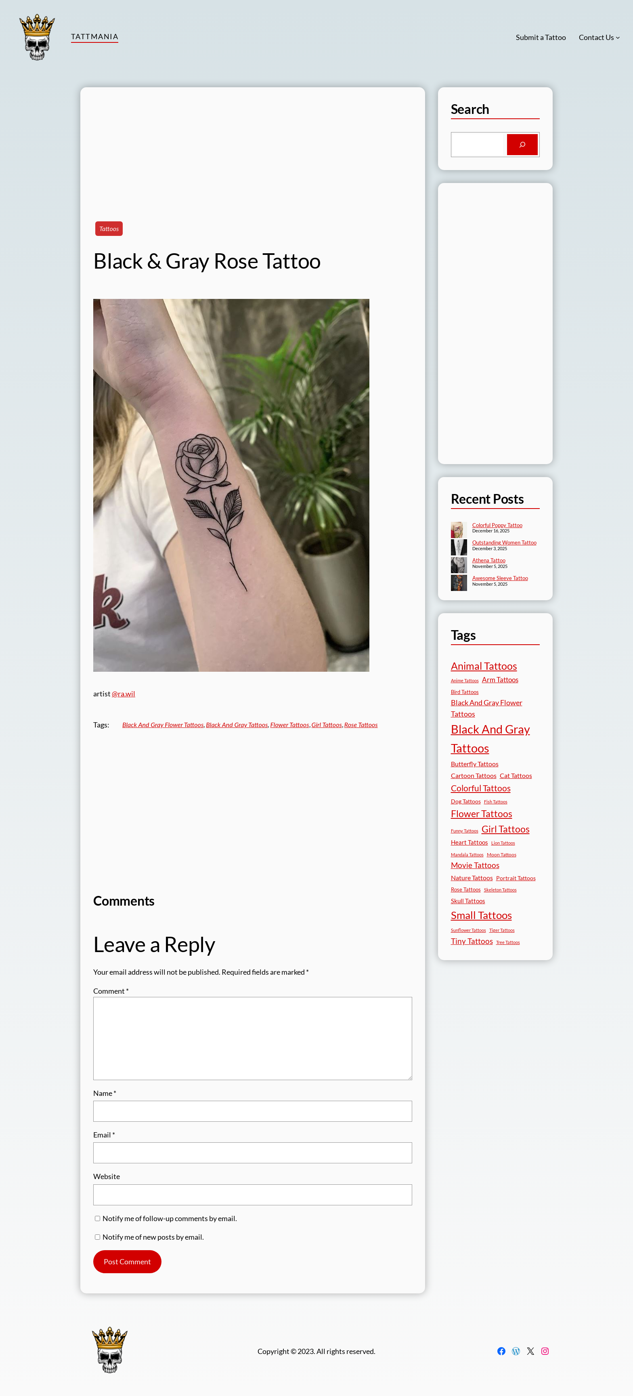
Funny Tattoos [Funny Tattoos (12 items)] (464, 830)
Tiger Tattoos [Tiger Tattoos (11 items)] (502, 930)
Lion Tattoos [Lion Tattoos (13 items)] (503, 842)
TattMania (94, 36)
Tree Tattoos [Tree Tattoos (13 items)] (508, 942)
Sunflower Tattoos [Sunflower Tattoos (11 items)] (468, 930)
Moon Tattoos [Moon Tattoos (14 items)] (501, 854)
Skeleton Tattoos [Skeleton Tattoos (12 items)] (500, 889)
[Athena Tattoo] (459, 566)
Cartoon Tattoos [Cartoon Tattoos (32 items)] (474, 775)
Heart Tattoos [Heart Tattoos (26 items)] (469, 842)
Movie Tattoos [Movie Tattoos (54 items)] (475, 865)
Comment (111, 990)
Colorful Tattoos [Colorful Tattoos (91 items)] (481, 788)
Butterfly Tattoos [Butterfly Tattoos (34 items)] (475, 763)
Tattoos (109, 228)
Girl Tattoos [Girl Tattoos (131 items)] (506, 829)
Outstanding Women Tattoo (504, 542)
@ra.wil (123, 693)
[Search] (522, 144)
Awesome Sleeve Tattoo (500, 578)
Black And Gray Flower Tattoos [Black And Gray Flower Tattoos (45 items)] (486, 708)
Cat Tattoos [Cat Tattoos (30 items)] (516, 775)
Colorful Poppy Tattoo (497, 525)
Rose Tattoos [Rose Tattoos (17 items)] (466, 889)
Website (106, 1176)
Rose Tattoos (361, 724)
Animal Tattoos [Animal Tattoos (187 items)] (484, 666)
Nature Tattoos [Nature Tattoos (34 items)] (472, 877)
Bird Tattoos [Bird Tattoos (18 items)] (465, 692)
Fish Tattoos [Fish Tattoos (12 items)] (495, 801)
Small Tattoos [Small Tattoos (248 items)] (481, 914)
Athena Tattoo (488, 560)
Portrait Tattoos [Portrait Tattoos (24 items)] (516, 878)
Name (104, 1093)
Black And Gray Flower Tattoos (162, 724)
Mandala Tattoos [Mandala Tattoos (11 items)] (467, 854)
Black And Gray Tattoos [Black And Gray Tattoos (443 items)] (490, 738)
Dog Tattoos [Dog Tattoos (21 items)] (466, 801)
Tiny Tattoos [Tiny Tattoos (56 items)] (472, 941)
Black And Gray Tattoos (237, 724)
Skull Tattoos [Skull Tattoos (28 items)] (468, 900)
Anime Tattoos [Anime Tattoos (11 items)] (465, 680)
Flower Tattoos (289, 724)
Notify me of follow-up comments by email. (170, 1218)
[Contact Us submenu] (618, 37)
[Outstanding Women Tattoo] (459, 548)
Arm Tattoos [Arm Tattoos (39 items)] (500, 679)
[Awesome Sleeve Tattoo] (459, 584)
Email (104, 1134)
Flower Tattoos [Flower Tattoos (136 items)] (481, 813)
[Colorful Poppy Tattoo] (459, 531)
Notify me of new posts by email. (153, 1236)
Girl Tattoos (327, 724)
